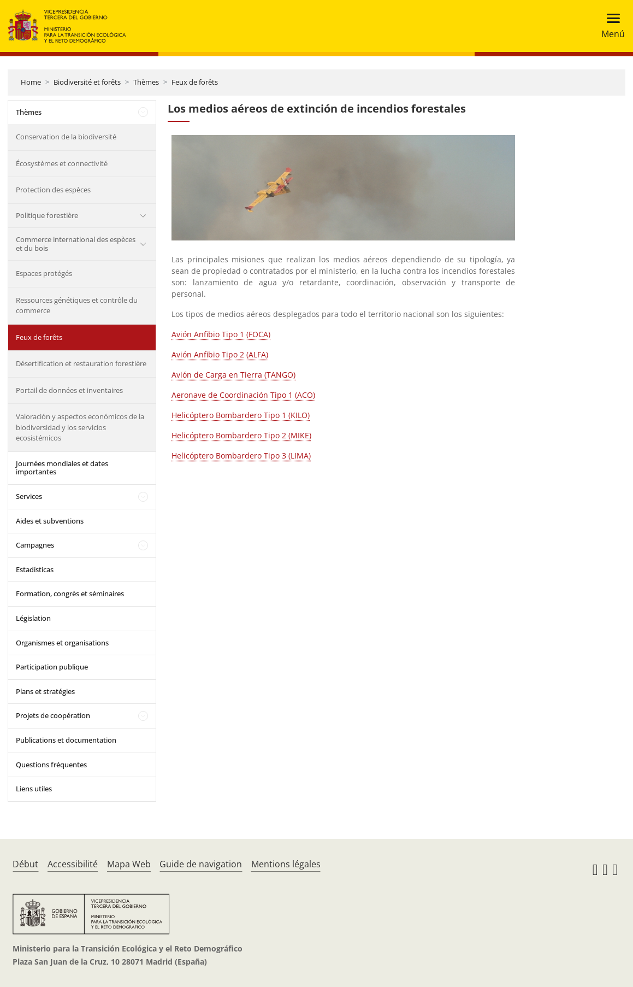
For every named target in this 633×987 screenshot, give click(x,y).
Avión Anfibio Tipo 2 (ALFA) (219, 354)
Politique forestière (47, 215)
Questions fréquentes (51, 764)
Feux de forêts (194, 82)
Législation (33, 618)
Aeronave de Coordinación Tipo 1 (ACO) (243, 395)
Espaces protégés (44, 273)
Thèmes (146, 82)
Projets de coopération (53, 715)
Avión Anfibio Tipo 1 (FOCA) (220, 334)
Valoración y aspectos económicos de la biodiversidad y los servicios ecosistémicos (80, 427)
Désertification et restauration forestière (81, 363)
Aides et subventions (50, 521)
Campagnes (35, 545)
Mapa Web (129, 864)
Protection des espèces (53, 190)
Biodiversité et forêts (87, 82)
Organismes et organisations (62, 643)
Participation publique (52, 667)
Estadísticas (35, 569)
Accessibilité (73, 864)
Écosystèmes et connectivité (62, 163)
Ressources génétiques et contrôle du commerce (77, 305)
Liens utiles (34, 789)
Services (29, 496)
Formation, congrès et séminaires (70, 593)
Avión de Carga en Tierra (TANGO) (233, 374)
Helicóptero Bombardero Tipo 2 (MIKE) (241, 435)
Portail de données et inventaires (69, 390)
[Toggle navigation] (609, 26)
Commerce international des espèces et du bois (75, 243)
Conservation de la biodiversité (66, 137)
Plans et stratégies (45, 691)
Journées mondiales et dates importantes (62, 468)
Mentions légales (286, 864)
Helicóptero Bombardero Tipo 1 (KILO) (240, 415)
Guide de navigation (200, 864)
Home (31, 82)
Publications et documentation (66, 740)
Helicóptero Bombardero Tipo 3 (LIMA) (241, 455)
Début (25, 864)
